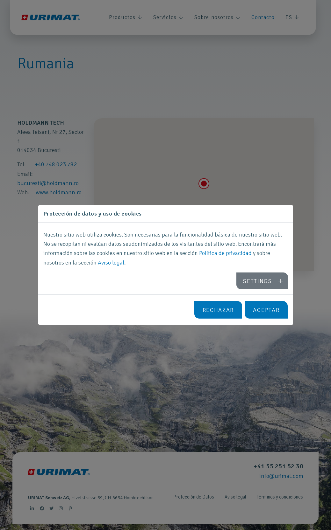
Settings (258, 280)
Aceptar (266, 309)
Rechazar (218, 309)
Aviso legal (111, 263)
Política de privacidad (225, 254)
